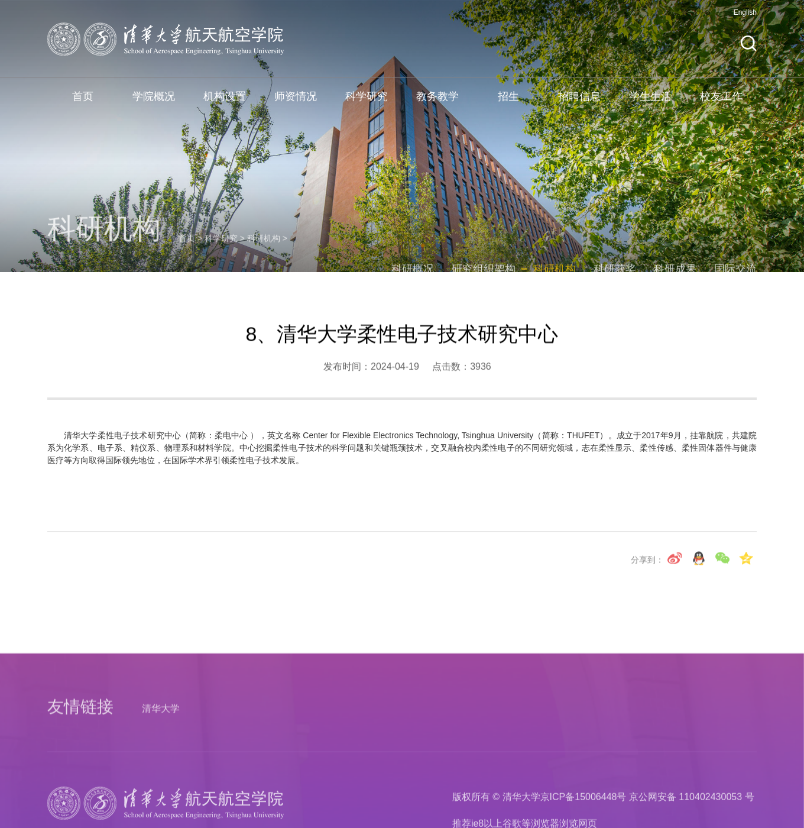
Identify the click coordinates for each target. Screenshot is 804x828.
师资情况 (295, 103)
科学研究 (366, 103)
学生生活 (650, 103)
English (745, 19)
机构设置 (224, 103)
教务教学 (437, 103)
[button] (748, 50)
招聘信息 (579, 103)
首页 (82, 103)
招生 (508, 103)
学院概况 (153, 103)
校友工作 (721, 103)
